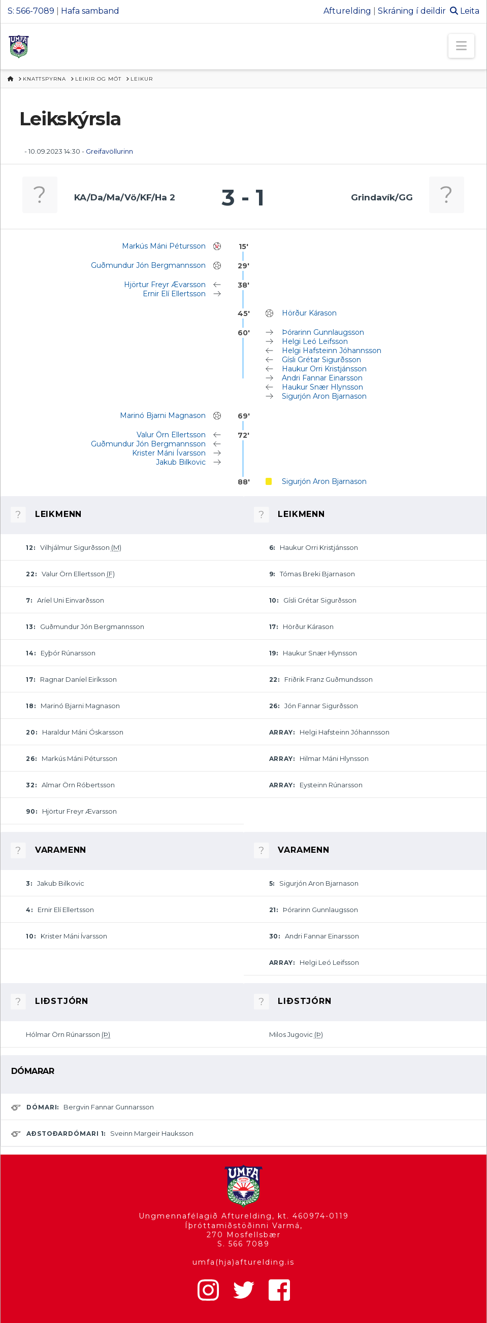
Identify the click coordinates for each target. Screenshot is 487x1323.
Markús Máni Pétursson (164, 246)
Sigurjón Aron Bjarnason (324, 396)
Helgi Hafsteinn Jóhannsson (331, 350)
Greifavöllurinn (109, 151)
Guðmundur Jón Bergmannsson (148, 265)
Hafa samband (90, 11)
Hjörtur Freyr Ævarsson (165, 284)
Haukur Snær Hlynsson (322, 387)
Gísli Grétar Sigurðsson (321, 359)
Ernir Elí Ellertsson (174, 293)
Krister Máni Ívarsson (169, 453)
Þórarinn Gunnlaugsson (323, 332)
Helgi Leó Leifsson (315, 341)
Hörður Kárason (309, 313)
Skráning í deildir (412, 11)
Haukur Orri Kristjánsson (324, 368)
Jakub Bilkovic (181, 462)
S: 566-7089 (31, 11)
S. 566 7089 (243, 1243)
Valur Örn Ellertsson (171, 434)
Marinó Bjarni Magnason (163, 415)
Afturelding (347, 11)
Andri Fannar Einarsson (322, 377)
